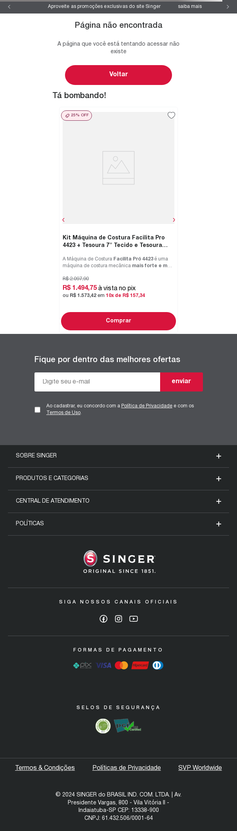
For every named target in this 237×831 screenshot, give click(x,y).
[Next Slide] (228, 7)
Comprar (118, 321)
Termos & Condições (45, 768)
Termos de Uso (63, 413)
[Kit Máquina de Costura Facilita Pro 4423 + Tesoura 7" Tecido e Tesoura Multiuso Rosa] (118, 220)
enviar (181, 381)
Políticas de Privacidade (126, 768)
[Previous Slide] (9, 7)
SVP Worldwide (200, 768)
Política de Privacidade (146, 406)
